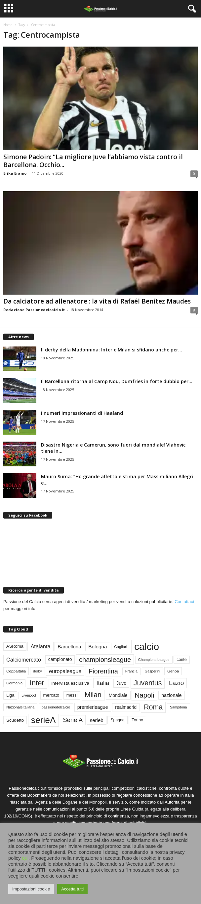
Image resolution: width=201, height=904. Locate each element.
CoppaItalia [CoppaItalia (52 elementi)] (16, 671)
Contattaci (184, 601)
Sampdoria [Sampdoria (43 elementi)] (178, 707)
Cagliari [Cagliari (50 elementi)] (120, 646)
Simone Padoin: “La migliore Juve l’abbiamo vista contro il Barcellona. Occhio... (93, 161)
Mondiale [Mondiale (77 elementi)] (118, 695)
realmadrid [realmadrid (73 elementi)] (126, 707)
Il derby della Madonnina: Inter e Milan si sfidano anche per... (111, 349)
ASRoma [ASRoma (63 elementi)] (14, 646)
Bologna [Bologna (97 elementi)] (97, 646)
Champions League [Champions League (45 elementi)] (154, 660)
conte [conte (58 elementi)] (181, 659)
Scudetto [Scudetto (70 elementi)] (15, 720)
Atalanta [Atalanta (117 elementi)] (40, 646)
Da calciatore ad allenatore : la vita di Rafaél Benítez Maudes (97, 301)
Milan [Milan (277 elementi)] (93, 695)
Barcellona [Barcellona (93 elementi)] (69, 646)
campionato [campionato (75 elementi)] (60, 659)
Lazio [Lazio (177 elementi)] (176, 682)
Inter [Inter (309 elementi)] (37, 683)
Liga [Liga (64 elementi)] (10, 695)
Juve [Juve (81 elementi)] (121, 683)
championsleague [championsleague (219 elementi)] (105, 659)
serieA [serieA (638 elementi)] (43, 720)
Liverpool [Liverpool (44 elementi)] (28, 695)
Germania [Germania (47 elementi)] (14, 683)
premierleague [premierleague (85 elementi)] (92, 707)
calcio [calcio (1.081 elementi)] (146, 646)
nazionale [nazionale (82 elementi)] (171, 695)
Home (7, 24)
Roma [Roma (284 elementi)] (153, 707)
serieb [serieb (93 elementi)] (96, 720)
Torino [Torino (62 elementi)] (137, 719)
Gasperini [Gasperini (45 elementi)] (152, 671)
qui (25, 858)
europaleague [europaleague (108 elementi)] (65, 671)
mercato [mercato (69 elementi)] (51, 695)
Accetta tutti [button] (72, 888)
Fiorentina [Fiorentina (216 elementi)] (103, 671)
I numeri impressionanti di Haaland (82, 413)
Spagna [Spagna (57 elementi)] (117, 720)
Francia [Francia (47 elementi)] (131, 671)
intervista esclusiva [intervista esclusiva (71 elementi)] (70, 683)
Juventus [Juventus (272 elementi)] (148, 683)
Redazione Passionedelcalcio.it (34, 309)
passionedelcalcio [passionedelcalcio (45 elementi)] (56, 707)
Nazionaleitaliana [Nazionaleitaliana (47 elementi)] (20, 707)
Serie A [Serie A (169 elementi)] (73, 719)
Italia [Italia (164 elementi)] (102, 682)
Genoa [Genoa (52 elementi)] (173, 671)
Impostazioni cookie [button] (31, 888)
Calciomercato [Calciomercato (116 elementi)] (23, 660)
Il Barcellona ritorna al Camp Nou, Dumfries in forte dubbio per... (116, 381)
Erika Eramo (14, 173)
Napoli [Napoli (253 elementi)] (144, 695)
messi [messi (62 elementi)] (71, 695)
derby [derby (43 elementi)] (37, 671)
